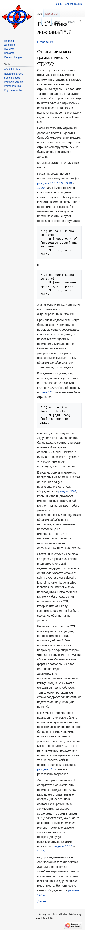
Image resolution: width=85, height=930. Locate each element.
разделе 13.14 (47, 769)
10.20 (41, 187)
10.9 (60, 183)
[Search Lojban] (74, 21)
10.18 (68, 183)
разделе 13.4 (67, 491)
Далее (41, 901)
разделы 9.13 (46, 183)
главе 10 (45, 392)
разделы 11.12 (63, 846)
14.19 (41, 851)
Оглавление (45, 42)
